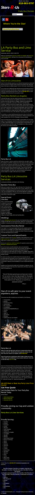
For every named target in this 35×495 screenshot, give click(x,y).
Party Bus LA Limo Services (12, 412)
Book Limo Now (24, 1)
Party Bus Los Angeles (18, 468)
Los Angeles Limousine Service (8, 472)
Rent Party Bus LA (29, 472)
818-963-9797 (26, 3)
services (5, 480)
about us (5, 477)
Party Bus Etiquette (15, 474)
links (4, 484)
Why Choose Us (7, 478)
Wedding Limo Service (10, 220)
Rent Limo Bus (20, 472)
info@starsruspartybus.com (22, 463)
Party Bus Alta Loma (18, 470)
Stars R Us (11, 359)
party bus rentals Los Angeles (19, 55)
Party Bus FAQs (6, 474)
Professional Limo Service (26, 474)
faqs (4, 481)
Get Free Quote (8, 387)
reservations (6, 483)
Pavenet (4, 493)
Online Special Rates (8, 397)
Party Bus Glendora (8, 468)
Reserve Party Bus (8, 398)
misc (4, 487)
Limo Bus (10, 470)
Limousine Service (8, 400)
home (4, 475)
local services (6, 486)
